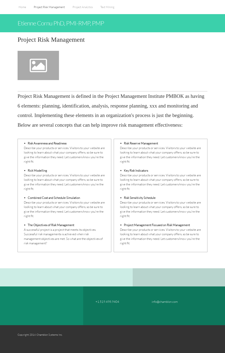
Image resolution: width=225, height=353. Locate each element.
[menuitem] (22, 9)
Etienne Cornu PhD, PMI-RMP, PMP (61, 23)
